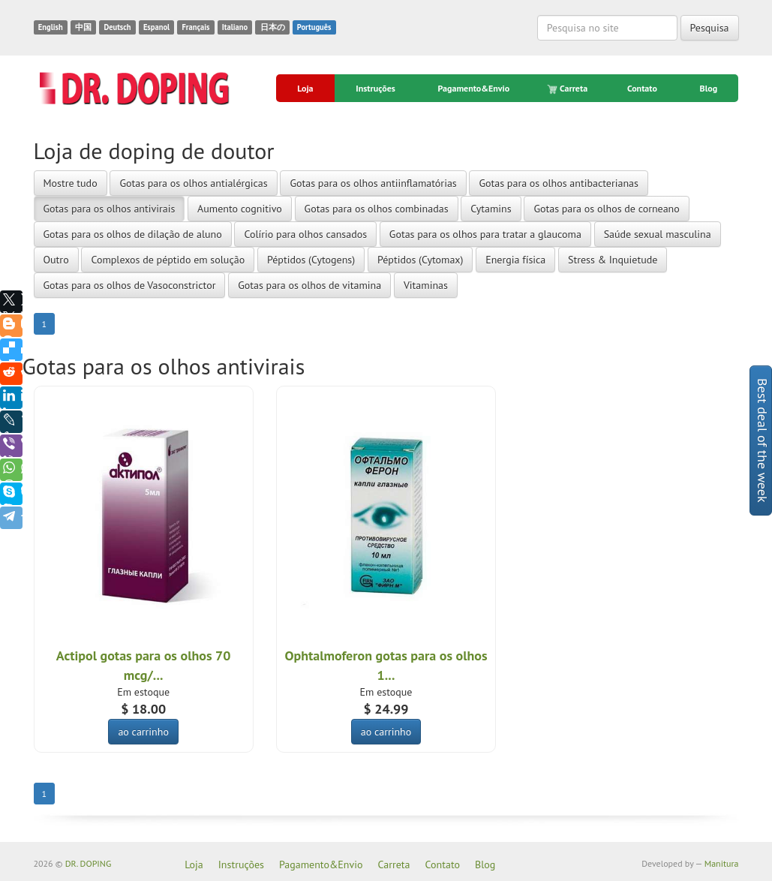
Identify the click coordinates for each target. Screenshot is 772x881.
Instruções (375, 88)
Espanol (156, 27)
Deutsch (117, 27)
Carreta (568, 89)
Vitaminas (426, 285)
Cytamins (490, 208)
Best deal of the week (762, 440)
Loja (305, 88)
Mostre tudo (71, 183)
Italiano (235, 27)
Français (195, 27)
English (50, 27)
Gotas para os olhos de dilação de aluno (133, 234)
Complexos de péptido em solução (168, 259)
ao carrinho (143, 731)
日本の (272, 27)
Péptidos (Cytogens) (311, 259)
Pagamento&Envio (474, 88)
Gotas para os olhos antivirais (110, 208)
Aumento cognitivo (239, 208)
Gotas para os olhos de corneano (606, 208)
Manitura (721, 863)
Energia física (515, 259)
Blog (709, 88)
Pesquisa (709, 28)
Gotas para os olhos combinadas (377, 208)
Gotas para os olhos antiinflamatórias (373, 183)
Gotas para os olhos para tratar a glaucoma (485, 234)
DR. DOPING (88, 863)
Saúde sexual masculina (657, 234)
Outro (56, 259)
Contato (642, 88)
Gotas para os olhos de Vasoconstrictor (130, 285)
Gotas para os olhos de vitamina (309, 285)
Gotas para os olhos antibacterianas (558, 183)
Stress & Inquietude (612, 259)
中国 (83, 27)
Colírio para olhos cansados (305, 234)
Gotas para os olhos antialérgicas (193, 183)
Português (314, 27)
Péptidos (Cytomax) (420, 259)
